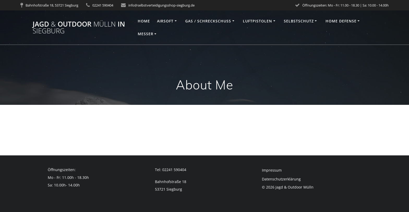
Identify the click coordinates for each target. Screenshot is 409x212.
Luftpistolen (257, 21)
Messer (145, 33)
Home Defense (341, 21)
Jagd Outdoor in (79, 27)
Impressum (272, 170)
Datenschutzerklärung (281, 179)
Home (144, 21)
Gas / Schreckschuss (208, 21)
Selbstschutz (299, 21)
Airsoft (165, 21)
